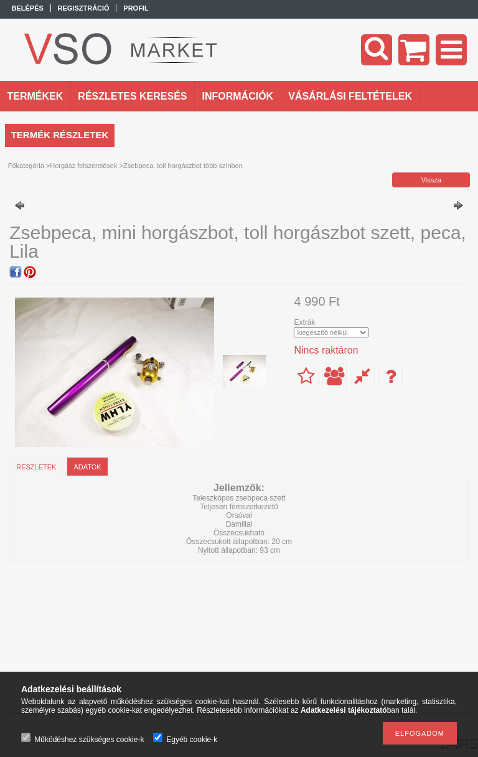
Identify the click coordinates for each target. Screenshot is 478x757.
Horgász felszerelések (83, 165)
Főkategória (26, 165)
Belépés (28, 8)
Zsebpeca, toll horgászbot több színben (183, 165)
